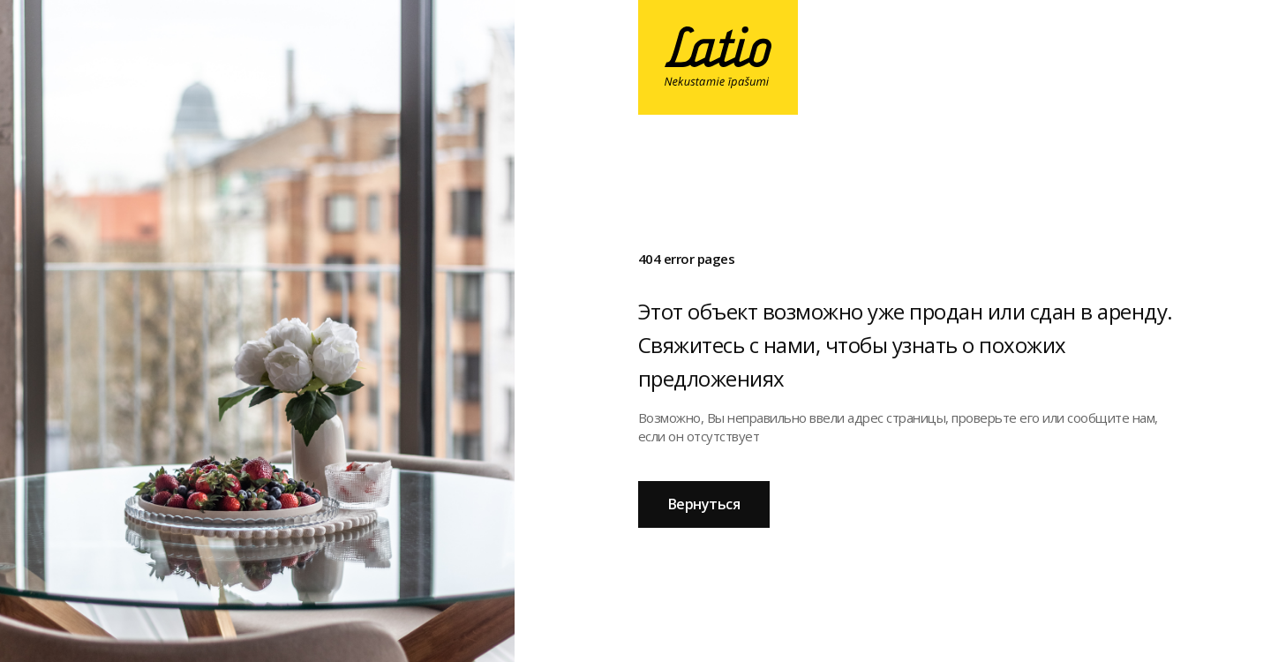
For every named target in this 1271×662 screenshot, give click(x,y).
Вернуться (704, 504)
